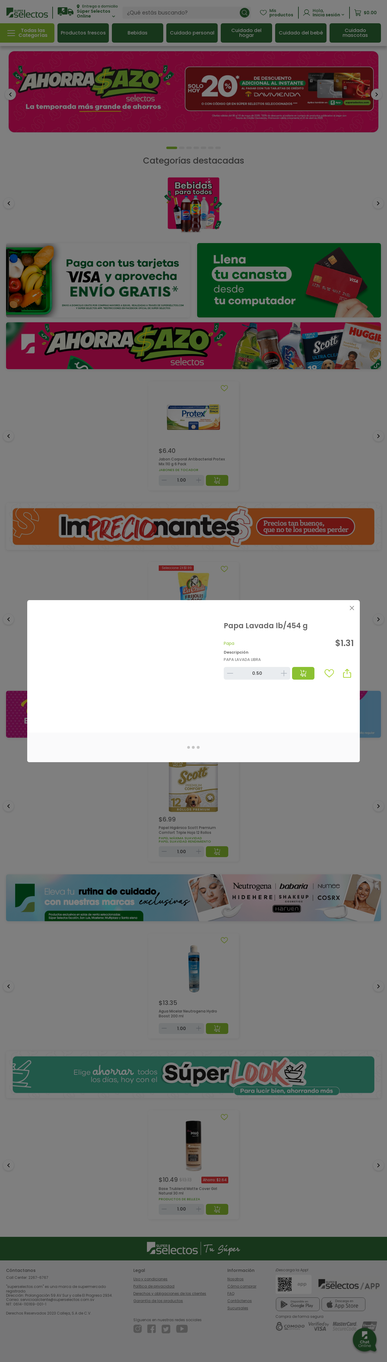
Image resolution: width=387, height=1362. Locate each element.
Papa (229, 643)
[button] (347, 673)
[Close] (352, 608)
